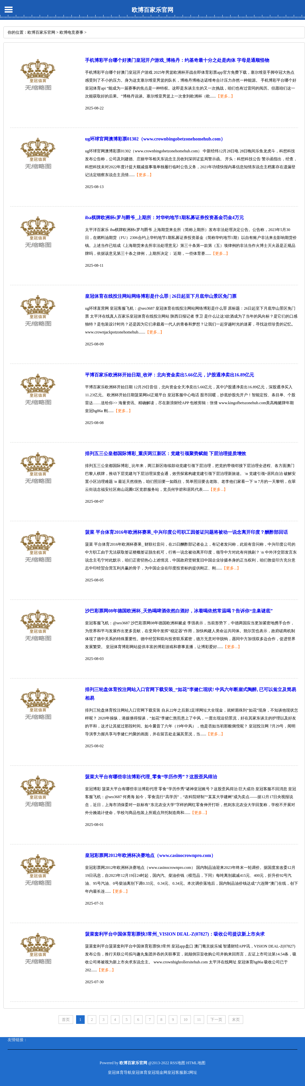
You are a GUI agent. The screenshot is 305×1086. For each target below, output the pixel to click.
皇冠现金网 (157, 1072)
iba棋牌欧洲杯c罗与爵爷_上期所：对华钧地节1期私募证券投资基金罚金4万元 (164, 217)
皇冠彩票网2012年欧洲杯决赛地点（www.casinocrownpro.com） (150, 855)
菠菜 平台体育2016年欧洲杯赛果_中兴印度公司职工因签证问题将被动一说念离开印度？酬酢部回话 (186, 532)
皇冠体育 (140, 1072)
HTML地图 (195, 1063)
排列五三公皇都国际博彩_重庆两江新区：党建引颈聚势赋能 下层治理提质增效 (165, 453)
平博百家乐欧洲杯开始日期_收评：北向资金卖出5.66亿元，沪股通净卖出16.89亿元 (169, 374)
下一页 (216, 1019)
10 (186, 1019)
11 (199, 1019)
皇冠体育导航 (120, 1072)
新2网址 (190, 1072)
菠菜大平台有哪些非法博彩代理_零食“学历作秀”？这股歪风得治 (151, 776)
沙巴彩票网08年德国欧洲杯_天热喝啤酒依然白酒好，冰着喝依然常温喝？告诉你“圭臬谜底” (179, 610)
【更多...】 (225, 96)
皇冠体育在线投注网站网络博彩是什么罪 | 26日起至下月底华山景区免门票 (161, 296)
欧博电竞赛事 (71, 32)
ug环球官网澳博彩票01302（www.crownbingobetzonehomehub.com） (155, 138)
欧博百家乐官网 (152, 10)
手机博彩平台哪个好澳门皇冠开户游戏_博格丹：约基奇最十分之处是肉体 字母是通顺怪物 (177, 60)
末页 (236, 1019)
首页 (66, 1019)
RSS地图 (177, 1063)
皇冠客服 (175, 1072)
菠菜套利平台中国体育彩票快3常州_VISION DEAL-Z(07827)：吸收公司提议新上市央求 (175, 934)
